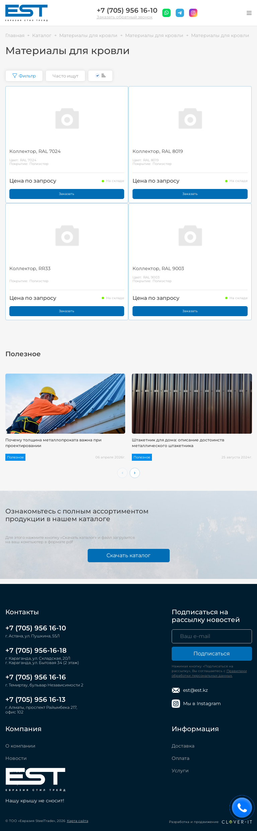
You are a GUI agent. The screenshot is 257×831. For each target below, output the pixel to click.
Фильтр (24, 75)
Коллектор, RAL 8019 (158, 151)
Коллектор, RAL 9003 (158, 268)
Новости (16, 758)
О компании (20, 746)
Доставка (183, 746)
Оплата (180, 758)
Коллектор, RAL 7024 (35, 151)
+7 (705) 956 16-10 (127, 10)
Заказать (66, 194)
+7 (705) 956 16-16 (35, 677)
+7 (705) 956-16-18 (36, 650)
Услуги (180, 771)
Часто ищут (65, 75)
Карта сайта (77, 821)
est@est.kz (190, 690)
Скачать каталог (128, 555)
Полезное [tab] (23, 354)
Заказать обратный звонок (125, 16)
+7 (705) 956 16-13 (35, 699)
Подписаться (211, 653)
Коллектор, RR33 (30, 268)
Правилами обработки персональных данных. (209, 673)
